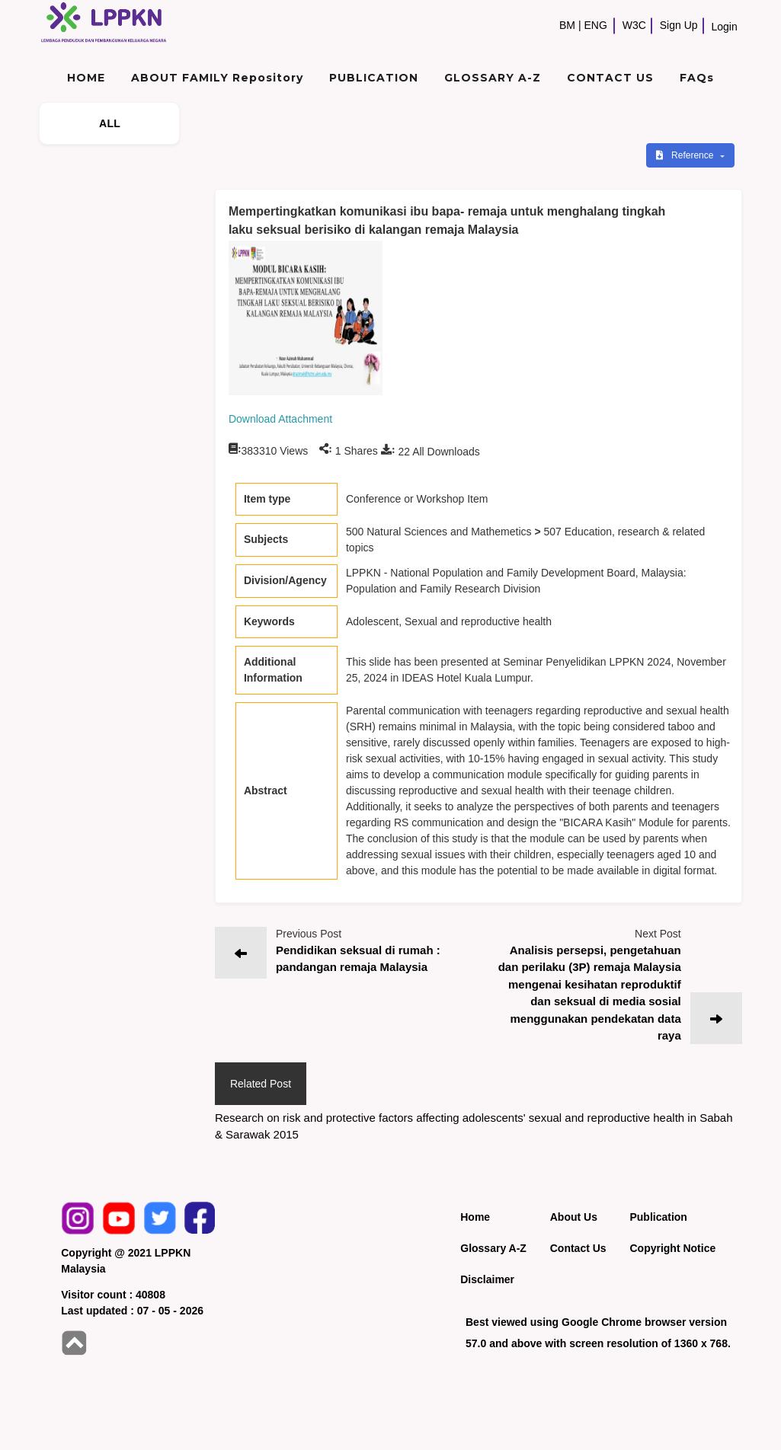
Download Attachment (280, 419)
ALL (109, 123)
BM (567, 25)
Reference (686, 155)
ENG (595, 25)
